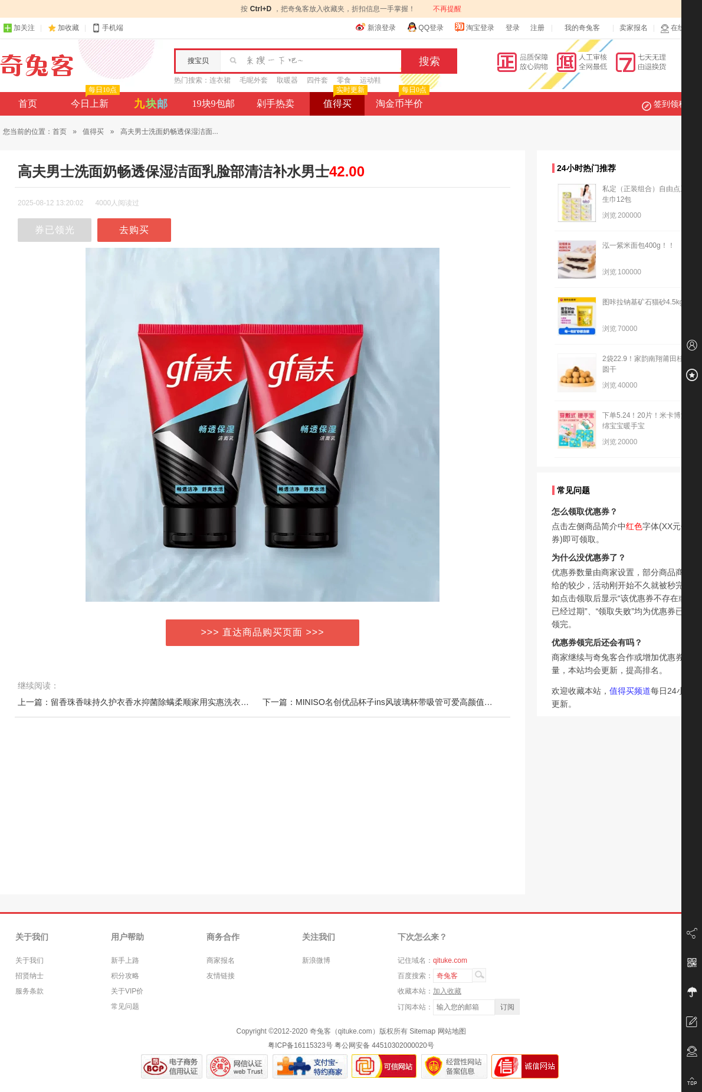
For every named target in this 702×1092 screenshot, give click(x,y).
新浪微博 (316, 960)
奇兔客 (37, 65)
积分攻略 (125, 976)
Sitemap (422, 1031)
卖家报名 (633, 28)
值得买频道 (630, 691)
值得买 (344, 100)
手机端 (107, 28)
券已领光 (55, 230)
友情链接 (220, 976)
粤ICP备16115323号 (300, 1045)
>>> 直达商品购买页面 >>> (262, 632)
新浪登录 (376, 27)
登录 (513, 28)
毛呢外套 (254, 80)
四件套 (317, 80)
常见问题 (125, 1006)
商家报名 (220, 960)
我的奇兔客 (582, 28)
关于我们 (29, 960)
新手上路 (125, 960)
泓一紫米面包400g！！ (638, 245)
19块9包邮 (213, 104)
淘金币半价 (401, 100)
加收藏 (68, 28)
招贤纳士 (29, 976)
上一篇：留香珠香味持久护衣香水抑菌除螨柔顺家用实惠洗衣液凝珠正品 (150, 702)
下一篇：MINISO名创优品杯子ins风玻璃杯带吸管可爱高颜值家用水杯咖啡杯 (402, 702)
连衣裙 (220, 80)
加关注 (19, 28)
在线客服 (679, 28)
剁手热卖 (275, 104)
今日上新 (94, 100)
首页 (27, 104)
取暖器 (287, 80)
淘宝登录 (474, 27)
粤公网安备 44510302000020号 (384, 1045)
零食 (344, 80)
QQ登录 (425, 27)
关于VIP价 (127, 991)
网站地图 (452, 1031)
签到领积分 (670, 104)
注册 (537, 28)
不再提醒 (447, 9)
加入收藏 (447, 991)
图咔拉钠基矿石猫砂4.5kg (642, 302)
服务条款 (29, 991)
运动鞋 (370, 80)
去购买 (134, 230)
